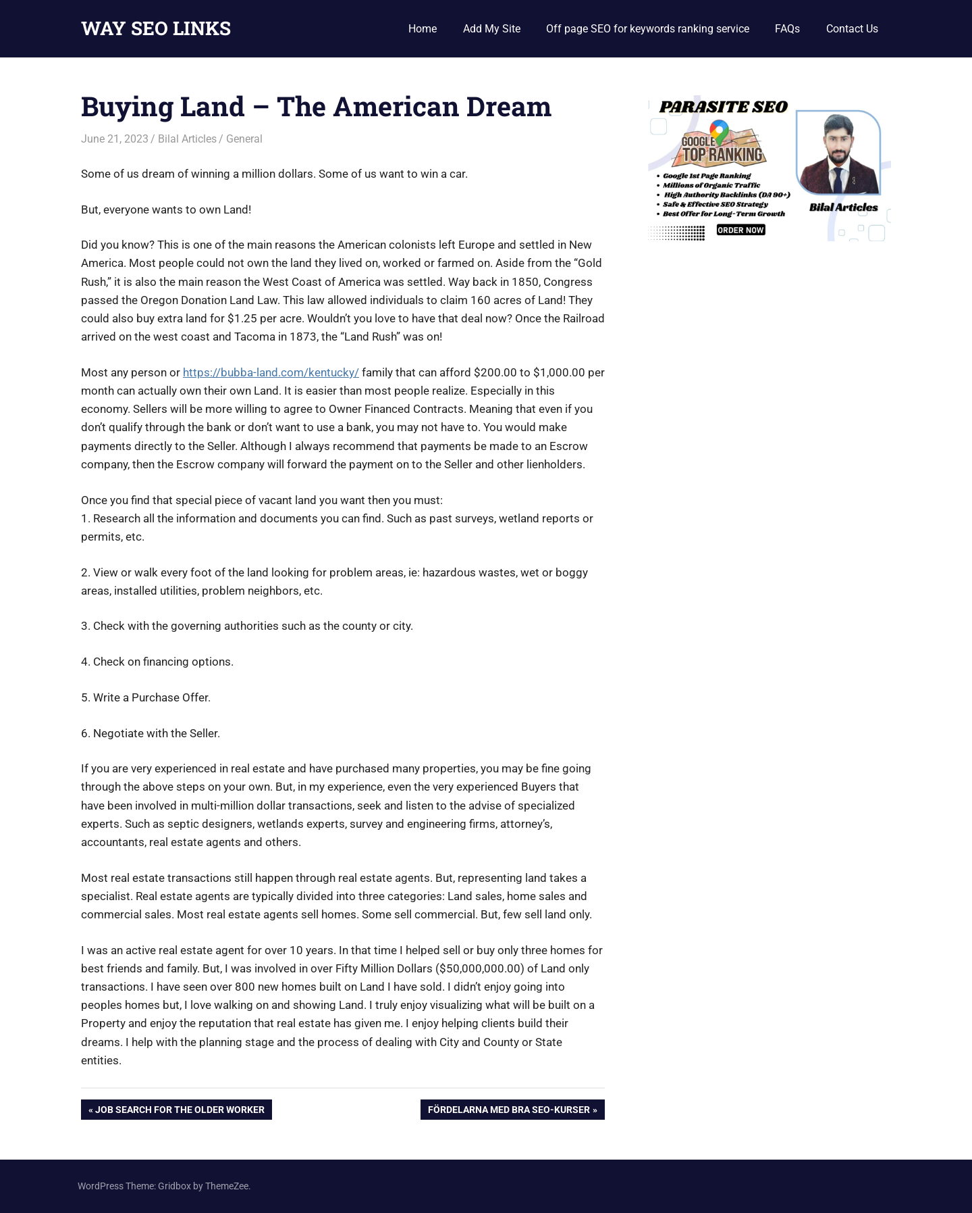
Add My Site (491, 28)
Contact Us (852, 28)
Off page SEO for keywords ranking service (647, 28)
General (244, 138)
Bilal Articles (187, 138)
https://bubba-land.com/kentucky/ (271, 372)
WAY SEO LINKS (156, 28)
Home (422, 28)
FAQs (787, 28)
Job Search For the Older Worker (179, 1110)
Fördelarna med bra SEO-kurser (508, 1110)
